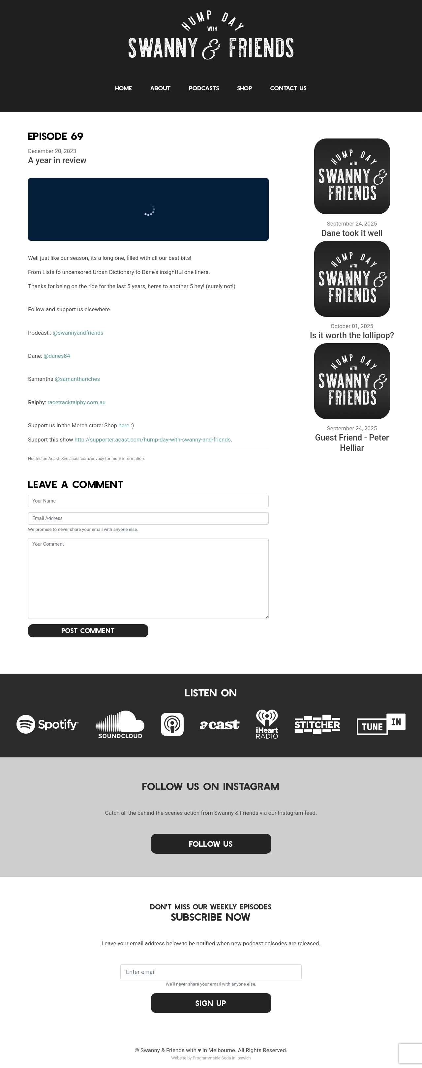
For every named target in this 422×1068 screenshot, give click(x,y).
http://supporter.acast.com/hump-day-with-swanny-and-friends (153, 439)
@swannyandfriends (78, 332)
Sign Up (211, 1002)
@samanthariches (77, 379)
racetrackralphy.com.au (76, 402)
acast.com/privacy (86, 458)
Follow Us (211, 843)
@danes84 (57, 355)
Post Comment (88, 630)
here (123, 425)
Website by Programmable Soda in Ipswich (211, 1057)
